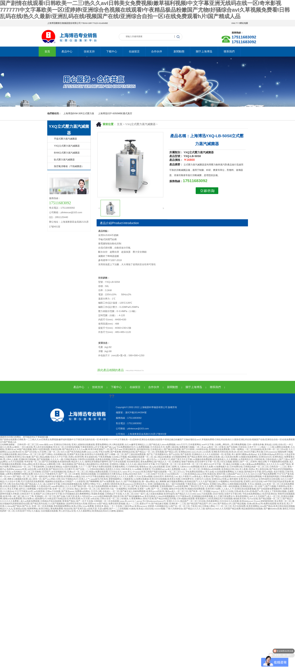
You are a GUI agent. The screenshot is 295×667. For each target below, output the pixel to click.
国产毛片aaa (116, 449)
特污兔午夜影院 (55, 476)
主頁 (119, 124)
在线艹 (261, 486)
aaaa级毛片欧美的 (99, 479)
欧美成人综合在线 (145, 508)
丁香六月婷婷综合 (174, 508)
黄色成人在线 (271, 444)
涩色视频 (159, 452)
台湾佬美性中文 (245, 459)
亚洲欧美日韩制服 (27, 459)
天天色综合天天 (157, 447)
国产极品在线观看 (172, 449)
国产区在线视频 (49, 461)
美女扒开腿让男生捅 (253, 452)
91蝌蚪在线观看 (282, 447)
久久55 (137, 476)
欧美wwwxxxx (126, 484)
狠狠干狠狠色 (187, 461)
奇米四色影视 (236, 481)
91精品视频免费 (104, 496)
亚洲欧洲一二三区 (177, 503)
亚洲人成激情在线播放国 (83, 444)
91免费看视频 (142, 447)
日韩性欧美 (259, 459)
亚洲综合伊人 (140, 484)
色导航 (227, 454)
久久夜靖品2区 (43, 486)
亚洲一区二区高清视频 (42, 506)
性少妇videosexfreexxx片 (154, 501)
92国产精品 (102, 503)
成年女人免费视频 (27, 489)
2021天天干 (181, 444)
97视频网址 (223, 481)
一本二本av (200, 447)
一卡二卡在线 (115, 506)
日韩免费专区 (187, 479)
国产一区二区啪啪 (159, 489)
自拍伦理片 (158, 476)
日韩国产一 (70, 481)
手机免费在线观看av (194, 471)
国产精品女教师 (194, 457)
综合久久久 (39, 474)
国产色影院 (185, 454)
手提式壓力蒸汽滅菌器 (65, 138)
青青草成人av (171, 476)
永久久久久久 (272, 464)
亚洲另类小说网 (213, 489)
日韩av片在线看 (53, 491)
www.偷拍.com (46, 444)
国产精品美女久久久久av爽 (74, 449)
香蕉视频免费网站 (62, 506)
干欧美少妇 (196, 506)
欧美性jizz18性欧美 (155, 491)
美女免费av (28, 498)
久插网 (8, 457)
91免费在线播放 (141, 479)
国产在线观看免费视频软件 (269, 489)
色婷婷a (10, 469)
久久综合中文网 (12, 481)
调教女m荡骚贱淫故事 (17, 479)
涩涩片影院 (218, 494)
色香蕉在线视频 (102, 459)
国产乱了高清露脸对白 (157, 454)
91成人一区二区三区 (190, 469)
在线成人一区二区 (110, 491)
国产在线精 (232, 447)
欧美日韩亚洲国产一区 (98, 449)
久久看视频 (232, 459)
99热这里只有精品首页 (57, 498)
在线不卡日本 (157, 474)
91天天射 (85, 498)
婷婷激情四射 (267, 501)
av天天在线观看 (16, 461)
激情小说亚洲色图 (41, 449)
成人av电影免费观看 (29, 501)
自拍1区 (282, 444)
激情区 (236, 461)
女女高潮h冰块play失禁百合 (270, 454)
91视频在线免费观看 (202, 459)
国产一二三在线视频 (118, 508)
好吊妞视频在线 (58, 471)
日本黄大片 (165, 459)
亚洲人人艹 (84, 479)
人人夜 (3, 479)
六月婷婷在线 (132, 466)
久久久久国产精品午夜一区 (77, 486)
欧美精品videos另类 (197, 474)
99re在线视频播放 (166, 496)
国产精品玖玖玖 (56, 469)
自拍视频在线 (60, 454)
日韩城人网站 (208, 506)
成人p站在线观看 (157, 466)
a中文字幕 (99, 447)
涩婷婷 (151, 506)
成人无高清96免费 (229, 457)
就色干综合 (5, 471)
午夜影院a (281, 486)
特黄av (225, 479)
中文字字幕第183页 (24, 491)
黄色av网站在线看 (211, 457)
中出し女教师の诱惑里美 (107, 484)
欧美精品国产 (191, 481)
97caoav (136, 471)
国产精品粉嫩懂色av (134, 496)
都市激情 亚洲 (236, 479)
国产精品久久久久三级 (194, 508)
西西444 (92, 503)
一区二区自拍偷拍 (253, 449)
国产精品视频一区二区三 (270, 498)
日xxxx (257, 501)
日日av (254, 479)
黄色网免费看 (56, 508)
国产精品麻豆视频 (159, 503)
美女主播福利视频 (27, 486)
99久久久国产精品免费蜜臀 (263, 474)
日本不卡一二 (254, 447)
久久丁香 (29, 496)
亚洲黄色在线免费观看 (219, 449)
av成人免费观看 (172, 469)
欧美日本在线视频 (158, 479)
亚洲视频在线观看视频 (202, 496)
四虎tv (71, 457)
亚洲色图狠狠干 (167, 486)
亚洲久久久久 (173, 501)
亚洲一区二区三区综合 (62, 489)
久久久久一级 (56, 459)
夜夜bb (207, 476)
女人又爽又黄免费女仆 (224, 496)
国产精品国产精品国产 (197, 503)
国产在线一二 (82, 469)
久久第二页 (128, 494)
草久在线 (209, 471)
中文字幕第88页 (183, 496)
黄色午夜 (221, 474)
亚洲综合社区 (265, 457)
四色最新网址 (212, 501)
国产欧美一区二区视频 (199, 491)
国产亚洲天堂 (79, 508)
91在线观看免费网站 (224, 471)
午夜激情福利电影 (270, 476)
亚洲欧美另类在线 (219, 452)
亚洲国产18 (38, 494)
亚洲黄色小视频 (117, 464)
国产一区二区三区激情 (69, 474)
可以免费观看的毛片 (125, 447)
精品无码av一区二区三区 (29, 454)
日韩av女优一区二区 (109, 498)
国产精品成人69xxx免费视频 (162, 444)
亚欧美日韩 (118, 496)
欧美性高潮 (74, 498)
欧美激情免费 (64, 461)
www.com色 (92, 452)
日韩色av (115, 459)
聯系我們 (229, 51)
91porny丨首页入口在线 (222, 491)
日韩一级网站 (237, 449)
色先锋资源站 (133, 461)
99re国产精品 (266, 506)
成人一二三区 (132, 503)
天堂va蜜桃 (103, 508)
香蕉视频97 (200, 498)
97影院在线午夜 (44, 489)
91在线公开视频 (119, 457)
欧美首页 (281, 503)
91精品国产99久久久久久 (238, 474)
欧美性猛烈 (169, 494)
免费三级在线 (172, 447)
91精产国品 (285, 464)
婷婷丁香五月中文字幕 (181, 459)
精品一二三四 (267, 447)
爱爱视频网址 (115, 479)
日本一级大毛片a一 (149, 459)
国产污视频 (270, 486)
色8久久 (119, 481)
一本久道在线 (26, 447)
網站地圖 (244, 23)
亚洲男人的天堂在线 (253, 481)
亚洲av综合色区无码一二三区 (136, 474)
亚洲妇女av (10, 449)
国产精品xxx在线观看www (223, 476)
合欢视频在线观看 (49, 511)
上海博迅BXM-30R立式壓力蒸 (78, 113)
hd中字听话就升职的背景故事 (277, 481)
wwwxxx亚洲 (20, 469)
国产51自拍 (174, 454)
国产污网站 (47, 454)
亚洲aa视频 (147, 476)
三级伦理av (128, 506)
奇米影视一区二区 (32, 461)
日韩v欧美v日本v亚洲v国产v (247, 491)
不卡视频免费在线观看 (277, 461)
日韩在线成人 (272, 459)
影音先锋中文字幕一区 (205, 461)
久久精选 (239, 471)
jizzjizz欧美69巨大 (15, 452)
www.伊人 (127, 471)
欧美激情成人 (219, 459)
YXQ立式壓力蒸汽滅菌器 (140, 124)
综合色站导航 (17, 484)
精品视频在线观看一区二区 (140, 457)
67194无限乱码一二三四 (176, 474)
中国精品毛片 (71, 479)
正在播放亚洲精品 (53, 466)
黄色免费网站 (146, 461)
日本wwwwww (270, 452)
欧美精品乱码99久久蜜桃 (103, 511)
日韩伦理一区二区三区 (27, 444)
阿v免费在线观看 (268, 503)
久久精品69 (8, 491)
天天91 (251, 484)
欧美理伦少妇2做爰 (21, 457)
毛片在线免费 (239, 506)
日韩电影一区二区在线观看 (106, 501)
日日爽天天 (69, 469)
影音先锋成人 (151, 496)
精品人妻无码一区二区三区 (87, 489)
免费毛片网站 (89, 484)
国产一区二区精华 (248, 461)
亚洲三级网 (171, 466)
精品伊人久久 (77, 461)
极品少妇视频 (232, 464)
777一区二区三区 (224, 506)
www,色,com (125, 501)
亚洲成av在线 (20, 508)
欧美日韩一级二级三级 (13, 496)
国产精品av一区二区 (144, 452)
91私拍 (207, 479)
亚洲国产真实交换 (75, 454)
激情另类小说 (107, 489)
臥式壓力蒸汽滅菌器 (64, 159)
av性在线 (95, 498)
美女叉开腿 (12, 489)
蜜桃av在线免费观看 (12, 498)
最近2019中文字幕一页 (214, 464)
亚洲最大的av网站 (218, 484)
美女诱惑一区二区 (282, 501)
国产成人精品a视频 (40, 457)
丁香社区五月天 (196, 486)
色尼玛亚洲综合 (269, 494)
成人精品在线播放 (162, 457)
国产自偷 (61, 496)
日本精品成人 (156, 449)
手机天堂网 (104, 452)
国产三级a (125, 459)
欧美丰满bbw (39, 464)
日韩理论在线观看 (86, 459)
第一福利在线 (41, 476)
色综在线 (68, 508)
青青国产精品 (68, 501)
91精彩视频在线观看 (236, 484)
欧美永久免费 (206, 466)
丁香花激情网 (37, 466)
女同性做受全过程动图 (269, 479)
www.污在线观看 (204, 494)
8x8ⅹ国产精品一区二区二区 (20, 476)
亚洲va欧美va (253, 503)
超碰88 (119, 511)
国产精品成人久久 (33, 484)
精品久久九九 (6, 508)
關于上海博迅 (204, 51)
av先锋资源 (39, 491)
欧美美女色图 (173, 479)
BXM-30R (87, 23)
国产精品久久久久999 (185, 494)
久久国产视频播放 (56, 503)
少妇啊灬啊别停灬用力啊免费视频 (230, 444)
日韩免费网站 (286, 476)
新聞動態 (179, 51)
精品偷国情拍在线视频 (251, 508)
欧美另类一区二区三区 (192, 464)
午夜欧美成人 (191, 484)
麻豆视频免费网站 (175, 481)
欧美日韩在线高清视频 (283, 506)
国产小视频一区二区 (114, 454)
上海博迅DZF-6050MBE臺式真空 (115, 113)
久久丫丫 (83, 466)
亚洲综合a (216, 479)
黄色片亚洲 (148, 498)
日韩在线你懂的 (97, 469)
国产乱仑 (26, 506)
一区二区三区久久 (175, 471)
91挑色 (132, 508)
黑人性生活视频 (224, 461)
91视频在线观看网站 (248, 457)
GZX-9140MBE (101, 23)
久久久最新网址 (84, 511)
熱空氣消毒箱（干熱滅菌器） (69, 166)
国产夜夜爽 (115, 452)
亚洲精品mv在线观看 (211, 469)
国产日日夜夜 (188, 449)
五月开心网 (96, 491)
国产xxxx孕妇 (49, 479)
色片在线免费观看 (99, 486)
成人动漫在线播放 (154, 494)
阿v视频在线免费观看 (194, 489)
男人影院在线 (262, 469)
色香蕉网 (132, 489)
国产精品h (203, 484)
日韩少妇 (60, 479)
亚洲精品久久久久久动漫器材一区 (207, 454)
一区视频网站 (120, 489)
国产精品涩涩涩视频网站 (280, 469)
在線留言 (134, 51)
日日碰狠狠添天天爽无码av (109, 474)
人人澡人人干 (227, 489)
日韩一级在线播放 (64, 464)
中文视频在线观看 (8, 454)
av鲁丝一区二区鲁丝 (216, 447)
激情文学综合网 (176, 489)
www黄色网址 (57, 486)
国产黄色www (67, 491)
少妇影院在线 (201, 449)
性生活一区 (58, 447)
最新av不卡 (145, 503)
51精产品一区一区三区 (179, 506)
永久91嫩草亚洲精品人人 (136, 444)
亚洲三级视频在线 (156, 484)
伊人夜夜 (243, 469)
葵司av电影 (267, 471)
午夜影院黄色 (86, 447)
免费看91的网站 (82, 491)
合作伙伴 (156, 51)
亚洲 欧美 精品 (101, 506)
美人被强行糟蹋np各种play (244, 454)
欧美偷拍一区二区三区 (119, 486)
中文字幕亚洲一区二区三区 (168, 464)
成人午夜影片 (185, 476)
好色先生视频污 (10, 486)
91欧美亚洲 (42, 469)
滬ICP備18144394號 (136, 412)
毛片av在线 (252, 498)
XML (233, 23)
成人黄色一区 (35, 479)
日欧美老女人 (127, 469)
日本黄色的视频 (72, 447)
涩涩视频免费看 (179, 457)
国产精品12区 (171, 452)
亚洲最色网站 (118, 466)
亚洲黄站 (176, 461)
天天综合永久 (115, 471)
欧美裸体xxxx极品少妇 (74, 476)
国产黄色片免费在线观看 (99, 466)
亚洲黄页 (146, 469)
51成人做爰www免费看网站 (252, 464)
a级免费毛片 (40, 498)
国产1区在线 (30, 452)
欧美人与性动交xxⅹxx (85, 496)
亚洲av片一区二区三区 (77, 471)
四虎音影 (104, 464)
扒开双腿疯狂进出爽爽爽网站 (76, 494)
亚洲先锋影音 (129, 449)
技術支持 (89, 51)
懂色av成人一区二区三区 (176, 491)
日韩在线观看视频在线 (71, 484)
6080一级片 (139, 494)
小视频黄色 (127, 479)
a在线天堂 (91, 508)
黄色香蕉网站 (242, 496)
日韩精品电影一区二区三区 (255, 466)
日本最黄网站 (194, 444)
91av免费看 (88, 506)
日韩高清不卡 (26, 494)
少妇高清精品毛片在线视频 (219, 498)
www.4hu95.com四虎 (200, 452)
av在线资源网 (181, 486)
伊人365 (212, 503)
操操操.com (260, 484)
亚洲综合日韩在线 (62, 444)
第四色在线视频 (88, 474)
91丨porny (137, 501)
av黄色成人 (197, 476)
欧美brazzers (141, 506)
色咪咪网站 (32, 508)
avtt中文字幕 (207, 444)
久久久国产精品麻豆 (207, 481)
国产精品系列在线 (38, 503)
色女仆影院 (279, 471)
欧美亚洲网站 (252, 506)
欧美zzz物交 (13, 447)
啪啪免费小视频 (285, 452)
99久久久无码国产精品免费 (228, 508)
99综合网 (31, 469)
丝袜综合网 (56, 449)
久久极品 (35, 511)
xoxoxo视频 (159, 508)
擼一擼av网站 (148, 481)
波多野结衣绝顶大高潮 (76, 503)
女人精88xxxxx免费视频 (188, 466)
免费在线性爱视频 (116, 503)
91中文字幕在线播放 (95, 476)
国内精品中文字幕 (252, 471)
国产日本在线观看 (117, 461)
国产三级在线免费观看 (135, 454)
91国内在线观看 (70, 466)
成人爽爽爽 (161, 481)
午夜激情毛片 (51, 474)
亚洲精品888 (184, 452)
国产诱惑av (222, 503)
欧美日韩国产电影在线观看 (153, 471)
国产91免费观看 (107, 481)
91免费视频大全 (221, 466)
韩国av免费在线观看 (98, 471)
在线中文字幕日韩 (232, 494)
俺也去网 (262, 461)
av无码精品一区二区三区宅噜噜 (26, 471)
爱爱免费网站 (102, 444)
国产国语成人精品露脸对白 (86, 464)
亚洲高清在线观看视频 (245, 489)
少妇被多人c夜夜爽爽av (131, 498)
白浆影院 (81, 481)
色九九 (247, 479)
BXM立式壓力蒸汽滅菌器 (67, 152)
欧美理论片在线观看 (94, 454)
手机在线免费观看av (251, 494)
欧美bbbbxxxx (246, 501)
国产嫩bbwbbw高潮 (272, 508)
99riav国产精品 (14, 506)
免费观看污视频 (186, 447)
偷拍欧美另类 (239, 498)
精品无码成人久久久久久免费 (119, 476)
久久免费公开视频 (212, 486)
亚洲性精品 (277, 457)
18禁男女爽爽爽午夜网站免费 (19, 474)
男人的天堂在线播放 (42, 447)
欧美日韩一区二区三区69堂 (275, 449)
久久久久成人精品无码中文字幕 (140, 464)
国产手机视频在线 (132, 481)
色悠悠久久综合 (112, 469)
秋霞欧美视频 (97, 494)
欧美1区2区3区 (236, 452)
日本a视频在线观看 (185, 498)
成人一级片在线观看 (175, 484)
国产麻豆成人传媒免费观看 (132, 491)
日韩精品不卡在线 (113, 494)
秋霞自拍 (211, 474)
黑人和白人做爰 (10, 459)
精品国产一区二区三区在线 (192, 501)
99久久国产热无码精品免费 (73, 452)
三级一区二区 (53, 452)
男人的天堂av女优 (67, 511)
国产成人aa (110, 447)
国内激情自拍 (143, 449)
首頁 (47, 51)
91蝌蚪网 (51, 464)
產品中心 (66, 51)
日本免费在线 (236, 466)
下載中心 (111, 51)
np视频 (138, 469)
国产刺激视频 (43, 459)
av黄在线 (135, 459)
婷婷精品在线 (128, 452)
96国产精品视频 (24, 449)
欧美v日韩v (77, 506)
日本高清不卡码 (23, 511)
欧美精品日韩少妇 (230, 469)
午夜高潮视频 (104, 457)
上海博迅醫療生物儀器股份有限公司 (64, 23)
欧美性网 (79, 457)
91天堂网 (41, 452)
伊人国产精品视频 (237, 503)
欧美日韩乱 (44, 508)
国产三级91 (284, 459)
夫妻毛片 (199, 479)
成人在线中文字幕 (51, 484)
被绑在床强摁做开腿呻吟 (96, 461)
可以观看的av (158, 469)
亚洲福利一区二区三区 (45, 496)
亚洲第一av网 (143, 489)
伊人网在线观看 (116, 444)
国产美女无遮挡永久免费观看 (144, 486)
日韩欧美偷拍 (70, 459)
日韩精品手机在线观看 (50, 501)
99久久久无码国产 (257, 496)
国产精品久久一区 (162, 461)
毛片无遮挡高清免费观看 (32, 481)
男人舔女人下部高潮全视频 (273, 491)
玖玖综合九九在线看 (229, 501)
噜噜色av (143, 466)
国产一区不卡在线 (84, 501)
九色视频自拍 (161, 506)
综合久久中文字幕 (58, 457)
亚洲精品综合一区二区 (19, 466)
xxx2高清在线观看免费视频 (248, 476)
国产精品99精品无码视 (165, 498)
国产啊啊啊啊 (92, 481)
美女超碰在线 (90, 457)
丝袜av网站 (27, 464)
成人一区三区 (273, 496)
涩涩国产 (46, 471)
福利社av (210, 508)
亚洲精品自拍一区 (248, 486)
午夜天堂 (70, 496)
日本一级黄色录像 (255, 444)
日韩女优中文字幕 (53, 494)
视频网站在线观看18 (54, 481)
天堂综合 (242, 447)
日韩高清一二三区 (277, 466)
